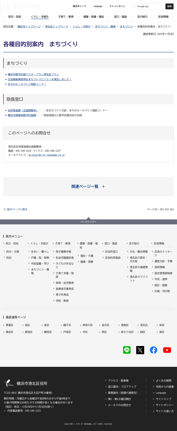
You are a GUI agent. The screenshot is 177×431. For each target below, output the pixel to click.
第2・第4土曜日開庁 (119, 399)
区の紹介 (134, 243)
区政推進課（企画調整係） (23, 110)
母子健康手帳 (63, 251)
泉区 (46, 325)
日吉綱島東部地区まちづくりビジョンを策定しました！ (40, 79)
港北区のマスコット (139, 278)
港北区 (144, 325)
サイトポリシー (165, 405)
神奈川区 (88, 325)
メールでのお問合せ (119, 405)
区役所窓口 (111, 251)
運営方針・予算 (164, 261)
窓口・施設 (111, 243)
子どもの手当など (65, 265)
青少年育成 (62, 294)
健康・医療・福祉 (89, 245)
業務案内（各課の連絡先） (123, 392)
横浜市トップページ (29, 26)
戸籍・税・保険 (40, 257)
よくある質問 (163, 380)
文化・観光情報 (139, 251)
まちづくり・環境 (105, 26)
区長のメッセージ (164, 253)
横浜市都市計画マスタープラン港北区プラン (33, 74)
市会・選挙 (161, 279)
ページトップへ (88, 222)
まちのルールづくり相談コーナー (27, 84)
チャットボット (117, 6)
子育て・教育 (63, 243)
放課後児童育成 (65, 288)
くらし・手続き (82, 26)
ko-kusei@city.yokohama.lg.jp (46, 155)
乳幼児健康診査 (65, 257)
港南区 (125, 325)
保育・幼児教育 (65, 283)
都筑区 (29, 332)
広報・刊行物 (162, 291)
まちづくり (126, 26)
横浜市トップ (79, 6)
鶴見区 (48, 332)
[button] (89, 186)
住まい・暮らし (40, 251)
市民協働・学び (40, 263)
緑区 (142, 332)
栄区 (162, 325)
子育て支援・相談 (65, 275)
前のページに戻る (17, 209)
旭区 (27, 325)
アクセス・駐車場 (118, 380)
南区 (162, 332)
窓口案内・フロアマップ (122, 386)
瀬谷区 (9, 332)
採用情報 (160, 267)
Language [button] (97, 6)
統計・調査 (161, 285)
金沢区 (105, 325)
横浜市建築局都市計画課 (22, 115)
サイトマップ (163, 399)
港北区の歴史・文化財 (139, 259)
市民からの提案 (165, 386)
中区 (85, 332)
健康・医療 (86, 261)
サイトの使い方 (165, 411)
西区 (104, 332)
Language (161, 392)
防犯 (9, 257)
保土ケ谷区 (127, 332)
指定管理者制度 (164, 273)
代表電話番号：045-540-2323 (24, 410)
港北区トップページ (56, 26)
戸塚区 (67, 332)
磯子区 (67, 325)
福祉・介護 (86, 255)
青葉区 (9, 325)
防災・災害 (12, 251)
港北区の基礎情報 (139, 269)
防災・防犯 (12, 243)
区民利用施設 (113, 257)
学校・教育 (62, 300)
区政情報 (159, 243)
